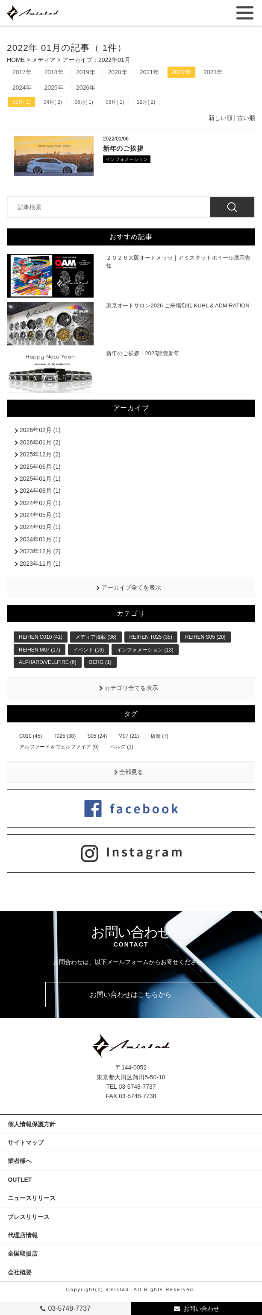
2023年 (213, 72)
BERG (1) (100, 662)
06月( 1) (83, 102)
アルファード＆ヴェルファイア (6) (59, 747)
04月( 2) (53, 102)
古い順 (246, 117)
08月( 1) (115, 102)
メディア (44, 59)
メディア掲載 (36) (96, 637)
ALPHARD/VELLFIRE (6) (48, 662)
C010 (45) (30, 736)
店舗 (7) (159, 736)
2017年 (22, 72)
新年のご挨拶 (123, 148)
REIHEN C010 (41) (40, 637)
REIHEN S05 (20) (205, 637)
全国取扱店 (26, 1253)
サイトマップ (26, 1142)
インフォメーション (127, 159)
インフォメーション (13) (145, 650)
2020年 (117, 72)
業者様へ (20, 1160)
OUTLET (20, 1179)
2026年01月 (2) (40, 442)
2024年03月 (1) (40, 526)
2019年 (85, 72)
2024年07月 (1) (40, 503)
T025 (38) (64, 736)
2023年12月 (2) (40, 551)
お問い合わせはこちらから (131, 994)
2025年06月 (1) (40, 466)
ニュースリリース (32, 1198)
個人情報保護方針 (32, 1124)
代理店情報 (26, 1235)
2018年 (54, 72)
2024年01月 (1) (40, 539)
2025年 (54, 87)
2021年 (149, 72)
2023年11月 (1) (40, 563)
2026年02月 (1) (40, 430)
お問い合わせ (201, 1308)
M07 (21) (128, 736)
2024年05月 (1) (40, 514)
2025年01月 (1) (40, 478)
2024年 (22, 87)
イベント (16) (88, 650)
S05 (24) (97, 736)
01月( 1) (21, 102)
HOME (16, 59)
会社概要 (23, 1272)
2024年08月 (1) (40, 490)
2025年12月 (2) (40, 454)
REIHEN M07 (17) (39, 650)
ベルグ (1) (121, 747)
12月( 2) (146, 102)
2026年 (85, 87)
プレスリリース (32, 1216)
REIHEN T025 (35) (151, 637)
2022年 (181, 72)
